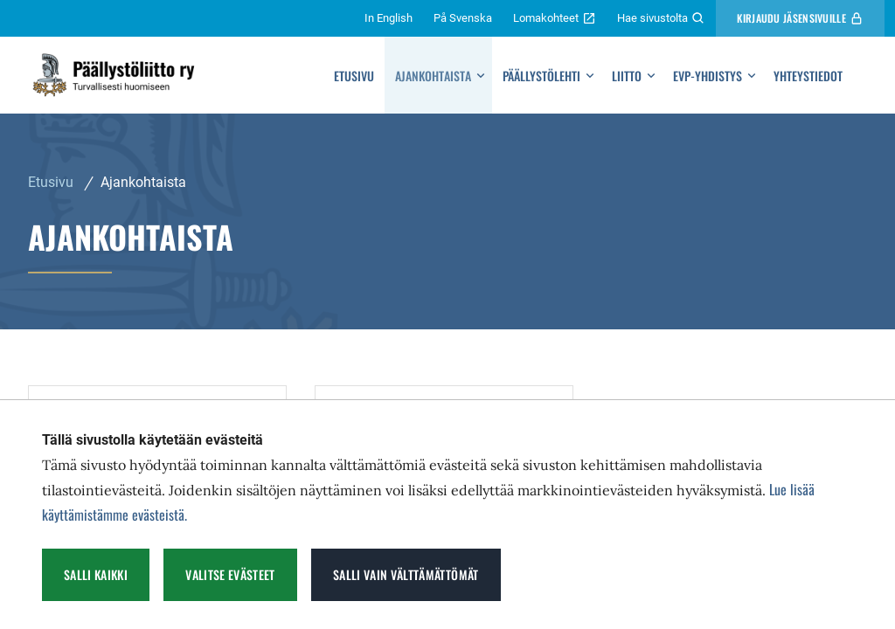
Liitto (627, 75)
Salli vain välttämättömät (406, 574)
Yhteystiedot (808, 75)
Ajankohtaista (433, 75)
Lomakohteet (554, 18)
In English (388, 17)
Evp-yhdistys (707, 75)
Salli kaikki (96, 574)
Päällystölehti (541, 75)
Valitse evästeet (230, 574)
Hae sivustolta (661, 18)
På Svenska (463, 17)
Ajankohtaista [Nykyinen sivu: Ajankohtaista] (143, 182)
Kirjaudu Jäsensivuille (800, 17)
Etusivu (354, 75)
